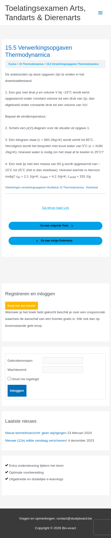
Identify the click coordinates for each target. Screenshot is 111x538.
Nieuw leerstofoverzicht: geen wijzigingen (35, 433)
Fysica (13, 64)
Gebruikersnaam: (20, 360)
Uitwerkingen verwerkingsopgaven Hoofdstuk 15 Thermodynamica (44, 187)
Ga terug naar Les (55, 207)
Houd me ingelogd (25, 379)
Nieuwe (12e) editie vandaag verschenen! (36, 440)
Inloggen (17, 390)
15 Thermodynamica (31, 64)
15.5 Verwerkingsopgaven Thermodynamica (72, 64)
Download (92, 187)
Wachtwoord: (17, 370)
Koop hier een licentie (22, 305)
